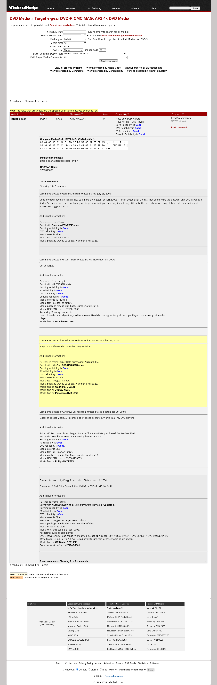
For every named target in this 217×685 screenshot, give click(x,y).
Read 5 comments (181, 118)
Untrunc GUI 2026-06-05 (118, 626)
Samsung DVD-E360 (156, 626)
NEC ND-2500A (60, 504)
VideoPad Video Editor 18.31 (120, 635)
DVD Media (20, 18)
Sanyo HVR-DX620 (155, 639)
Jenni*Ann (69, 193)
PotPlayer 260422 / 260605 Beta (122, 649)
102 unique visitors (47, 621)
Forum (51, 8)
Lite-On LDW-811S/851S (65, 365)
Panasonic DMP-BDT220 (158, 635)
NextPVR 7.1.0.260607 (78, 612)
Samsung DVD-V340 (156, 621)
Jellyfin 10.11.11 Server (78, 621)
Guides (116, 8)
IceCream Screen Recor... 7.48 (121, 630)
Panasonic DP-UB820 (156, 649)
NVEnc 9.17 (73, 617)
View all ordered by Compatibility (105, 70)
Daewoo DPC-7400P (156, 612)
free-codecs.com (114, 676)
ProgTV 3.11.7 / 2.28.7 (117, 639)
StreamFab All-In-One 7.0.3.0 (120, 621)
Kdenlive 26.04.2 (75, 644)
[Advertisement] (109, 86)
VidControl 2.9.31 (115, 607)
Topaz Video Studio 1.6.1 (118, 612)
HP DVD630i (58, 284)
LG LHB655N (152, 617)
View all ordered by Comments (67, 70)
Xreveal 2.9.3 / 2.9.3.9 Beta (119, 644)
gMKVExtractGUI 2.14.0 (78, 639)
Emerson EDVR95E (62, 225)
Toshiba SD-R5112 (62, 436)
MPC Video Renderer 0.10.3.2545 (83, 607)
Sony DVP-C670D (154, 630)
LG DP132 (151, 644)
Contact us (71, 663)
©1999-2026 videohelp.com (108, 682)
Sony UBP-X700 (154, 607)
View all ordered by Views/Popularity (147, 70)
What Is (135, 8)
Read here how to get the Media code (121, 35)
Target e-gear (18, 118)
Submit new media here (62, 25)
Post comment (179, 127)
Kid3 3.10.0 (73, 635)
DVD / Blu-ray (94, 8)
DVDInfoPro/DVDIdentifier (79, 139)
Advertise (109, 663)
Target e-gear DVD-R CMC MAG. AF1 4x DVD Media (82, 18)
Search (59, 663)
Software (70, 8)
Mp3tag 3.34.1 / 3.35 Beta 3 (119, 617)
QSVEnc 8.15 (73, 649)
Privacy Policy (86, 663)
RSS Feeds (130, 663)
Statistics (143, 663)
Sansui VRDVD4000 (69, 545)
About (154, 8)
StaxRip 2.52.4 (74, 630)
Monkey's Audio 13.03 (78, 626)
